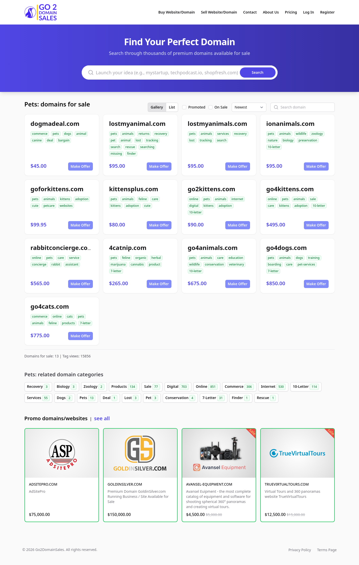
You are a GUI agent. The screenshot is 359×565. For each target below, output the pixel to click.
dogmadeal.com (55, 123)
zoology (317, 133)
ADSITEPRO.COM (43, 484)
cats (70, 316)
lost (138, 140)
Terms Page (327, 549)
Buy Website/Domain (176, 12)
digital (194, 205)
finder (131, 153)
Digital (178, 387)
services (223, 133)
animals (127, 133)
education (236, 258)
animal (81, 133)
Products (124, 387)
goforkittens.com (57, 189)
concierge (39, 264)
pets (56, 133)
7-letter (116, 271)
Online (207, 387)
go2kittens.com (211, 189)
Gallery (157, 107)
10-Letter (306, 387)
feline (143, 199)
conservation (214, 264)
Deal (110, 398)
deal (50, 140)
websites (66, 205)
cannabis (137, 264)
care (155, 199)
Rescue (266, 398)
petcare (48, 205)
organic (140, 258)
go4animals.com (213, 247)
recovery (160, 133)
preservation (308, 140)
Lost (132, 398)
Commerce (239, 387)
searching (147, 147)
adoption (82, 199)
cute (35, 205)
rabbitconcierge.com (62, 247)
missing (116, 153)
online (194, 199)
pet (113, 140)
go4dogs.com (286, 247)
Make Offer (80, 166)
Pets (88, 398)
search (115, 147)
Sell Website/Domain (219, 12)
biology (288, 140)
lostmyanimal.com (137, 123)
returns (144, 133)
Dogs (64, 398)
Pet (152, 398)
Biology (66, 387)
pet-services (306, 264)
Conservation (180, 398)
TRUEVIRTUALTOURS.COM (287, 484)
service (74, 258)
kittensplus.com (133, 189)
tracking (152, 140)
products (68, 323)
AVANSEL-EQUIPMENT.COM (209, 484)
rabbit (56, 264)
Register (327, 12)
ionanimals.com (290, 123)
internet (237, 199)
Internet (273, 387)
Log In (308, 12)
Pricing (291, 12)
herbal (156, 258)
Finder (241, 398)
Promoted (196, 107)
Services (38, 398)
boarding (274, 264)
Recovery (38, 387)
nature (273, 140)
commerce (39, 133)
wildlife (301, 133)
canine (37, 140)
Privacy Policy (299, 549)
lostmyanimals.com (217, 123)
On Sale (221, 107)
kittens (65, 199)
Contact (250, 12)
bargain (63, 140)
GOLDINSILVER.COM (125, 484)
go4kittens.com (290, 189)
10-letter (274, 147)
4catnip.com (127, 247)
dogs (67, 133)
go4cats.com (50, 306)
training (313, 258)
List (172, 107)
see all (102, 418)
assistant (71, 264)
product (154, 264)
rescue (130, 147)
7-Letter (213, 398)
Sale (152, 387)
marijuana (118, 264)
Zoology (94, 387)
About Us (271, 12)
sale (313, 199)
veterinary (236, 264)
